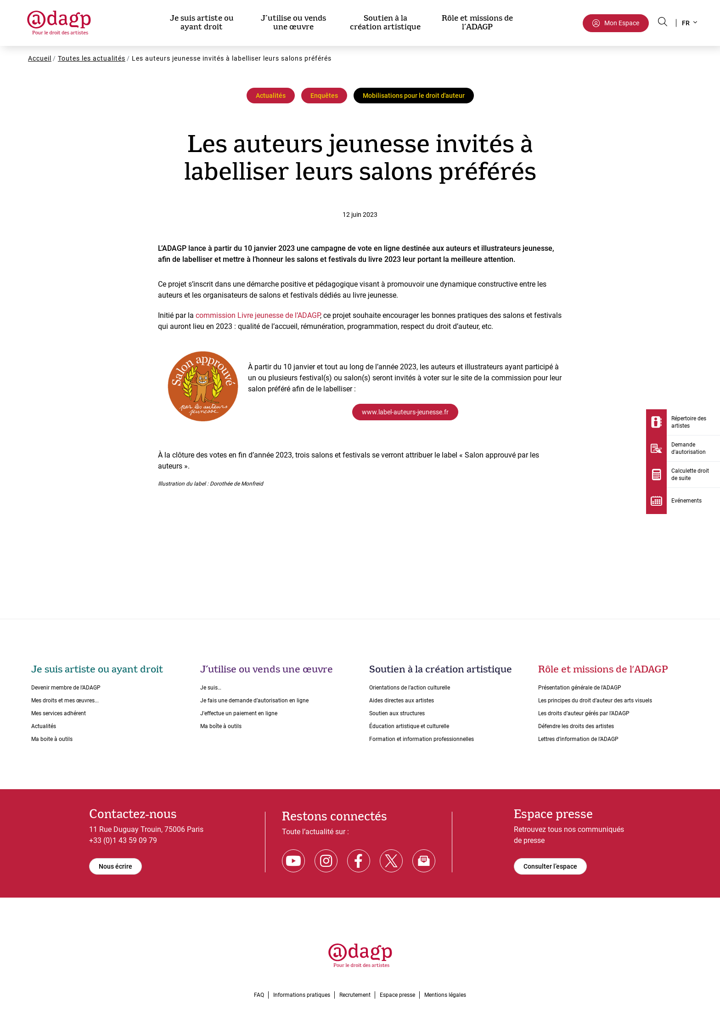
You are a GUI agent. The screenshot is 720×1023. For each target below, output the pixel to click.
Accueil (39, 58)
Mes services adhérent (58, 713)
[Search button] (662, 22)
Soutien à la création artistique (385, 23)
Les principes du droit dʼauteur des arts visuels (595, 700)
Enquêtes (324, 95)
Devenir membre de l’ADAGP (66, 687)
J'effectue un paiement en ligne (238, 713)
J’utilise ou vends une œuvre (293, 23)
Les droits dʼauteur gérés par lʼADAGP (584, 713)
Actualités (271, 95)
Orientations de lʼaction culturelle (409, 687)
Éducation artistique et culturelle (409, 726)
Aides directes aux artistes (401, 700)
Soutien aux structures (397, 713)
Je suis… (210, 687)
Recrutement (355, 995)
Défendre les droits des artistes (576, 726)
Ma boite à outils (52, 739)
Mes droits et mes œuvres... (65, 700)
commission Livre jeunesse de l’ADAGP (258, 315)
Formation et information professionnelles (421, 739)
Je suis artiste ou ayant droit (202, 23)
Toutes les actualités (91, 58)
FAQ (259, 995)
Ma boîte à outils (221, 726)
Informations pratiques (301, 995)
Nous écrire (115, 866)
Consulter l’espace (550, 866)
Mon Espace (621, 23)
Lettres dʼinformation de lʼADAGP (578, 739)
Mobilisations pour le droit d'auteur (414, 95)
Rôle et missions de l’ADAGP (477, 23)
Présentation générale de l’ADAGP (579, 687)
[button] (689, 22)
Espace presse (397, 995)
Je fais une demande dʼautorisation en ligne (254, 700)
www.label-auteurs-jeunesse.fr (405, 412)
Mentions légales (445, 995)
